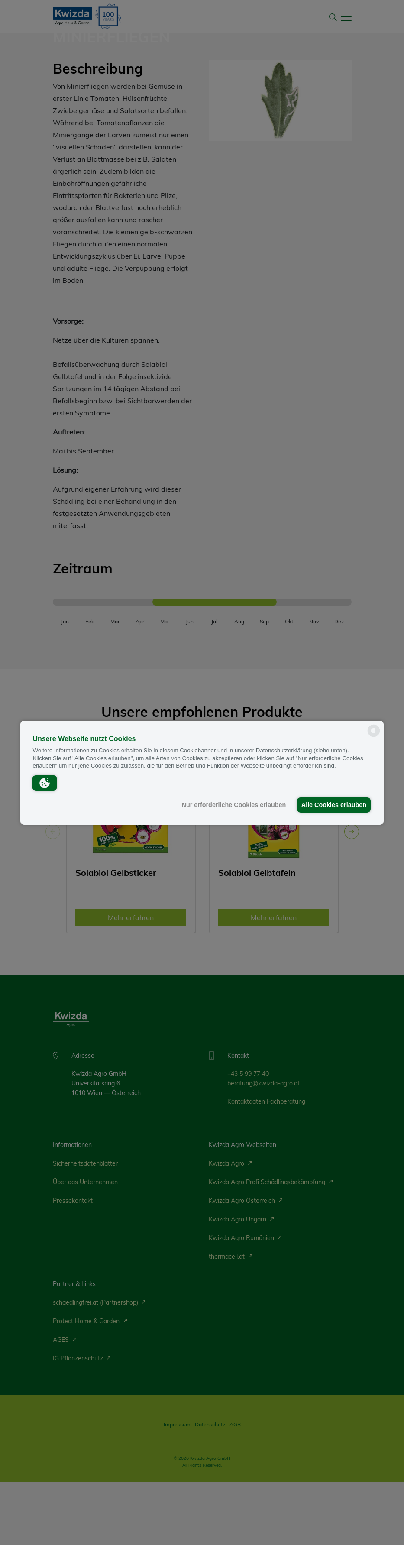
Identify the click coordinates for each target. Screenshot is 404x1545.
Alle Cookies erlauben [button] (333, 804)
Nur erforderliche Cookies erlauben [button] (231, 804)
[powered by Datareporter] (374, 736)
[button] (44, 782)
